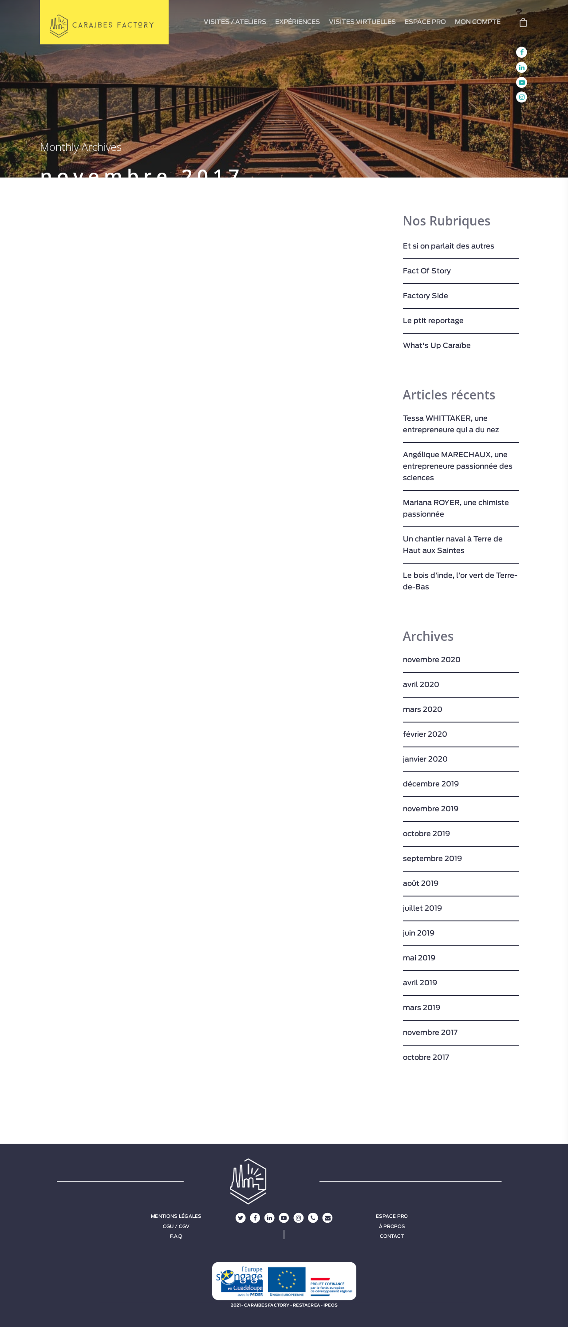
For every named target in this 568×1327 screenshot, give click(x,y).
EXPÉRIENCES (297, 22)
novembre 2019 (430, 809)
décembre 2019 (431, 784)
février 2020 (425, 734)
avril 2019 (420, 983)
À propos (392, 1226)
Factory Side (425, 296)
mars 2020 (422, 709)
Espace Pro (392, 1216)
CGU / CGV (176, 1226)
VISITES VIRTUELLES (362, 22)
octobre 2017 (426, 1057)
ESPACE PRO (425, 22)
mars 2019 (421, 1007)
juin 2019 (418, 933)
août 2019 (420, 883)
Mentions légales (176, 1216)
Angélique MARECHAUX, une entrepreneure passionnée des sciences (458, 466)
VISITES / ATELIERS (235, 22)
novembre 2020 (432, 660)
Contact (391, 1236)
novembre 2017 (430, 1032)
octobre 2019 (426, 833)
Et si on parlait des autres (448, 246)
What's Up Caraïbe (437, 345)
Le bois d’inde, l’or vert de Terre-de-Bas (460, 581)
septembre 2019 (432, 858)
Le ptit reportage (433, 320)
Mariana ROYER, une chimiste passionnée (456, 508)
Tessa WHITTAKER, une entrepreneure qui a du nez (451, 424)
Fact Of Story (427, 271)
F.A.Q (176, 1236)
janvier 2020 (425, 759)
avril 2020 (421, 684)
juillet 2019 (422, 908)
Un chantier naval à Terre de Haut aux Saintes (453, 545)
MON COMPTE (478, 22)
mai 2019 (419, 958)
